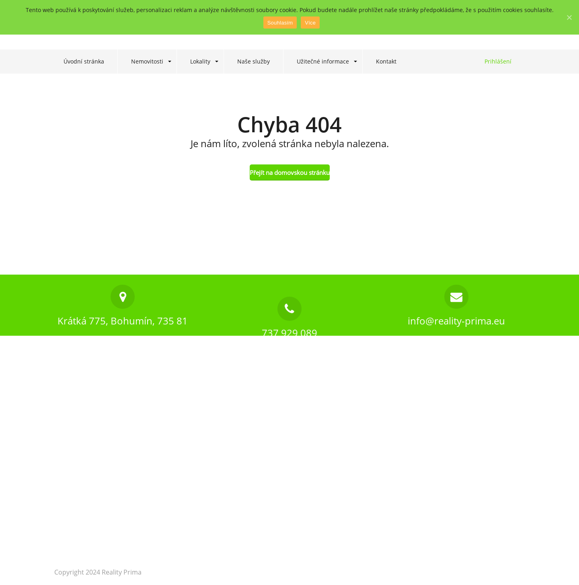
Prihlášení (498, 61)
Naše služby (253, 61)
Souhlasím (280, 23)
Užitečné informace (323, 61)
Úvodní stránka (84, 61)
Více (310, 23)
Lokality (200, 61)
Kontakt (386, 61)
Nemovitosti (147, 61)
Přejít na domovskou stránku (290, 172)
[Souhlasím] (569, 17)
